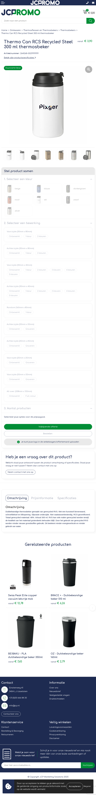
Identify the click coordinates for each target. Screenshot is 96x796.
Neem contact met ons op (20, 472)
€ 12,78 (15, 603)
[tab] (17, 498)
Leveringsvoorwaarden (60, 727)
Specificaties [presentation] (66, 498)
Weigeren (87, 786)
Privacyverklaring (57, 735)
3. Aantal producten (17, 408)
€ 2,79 (58, 661)
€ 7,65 (15, 661)
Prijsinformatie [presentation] (42, 498)
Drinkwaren (15, 30)
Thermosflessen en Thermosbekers (40, 30)
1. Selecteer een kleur (18, 179)
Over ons (53, 688)
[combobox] (44, 21)
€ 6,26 (58, 603)
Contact (5, 727)
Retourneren (7, 735)
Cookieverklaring (57, 731)
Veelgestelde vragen (59, 695)
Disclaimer (54, 738)
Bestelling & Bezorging (12, 731)
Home (4, 30)
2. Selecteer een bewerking (22, 223)
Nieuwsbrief (55, 691)
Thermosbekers (68, 30)
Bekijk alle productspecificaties (20, 58)
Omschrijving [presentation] (17, 498)
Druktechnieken (56, 699)
